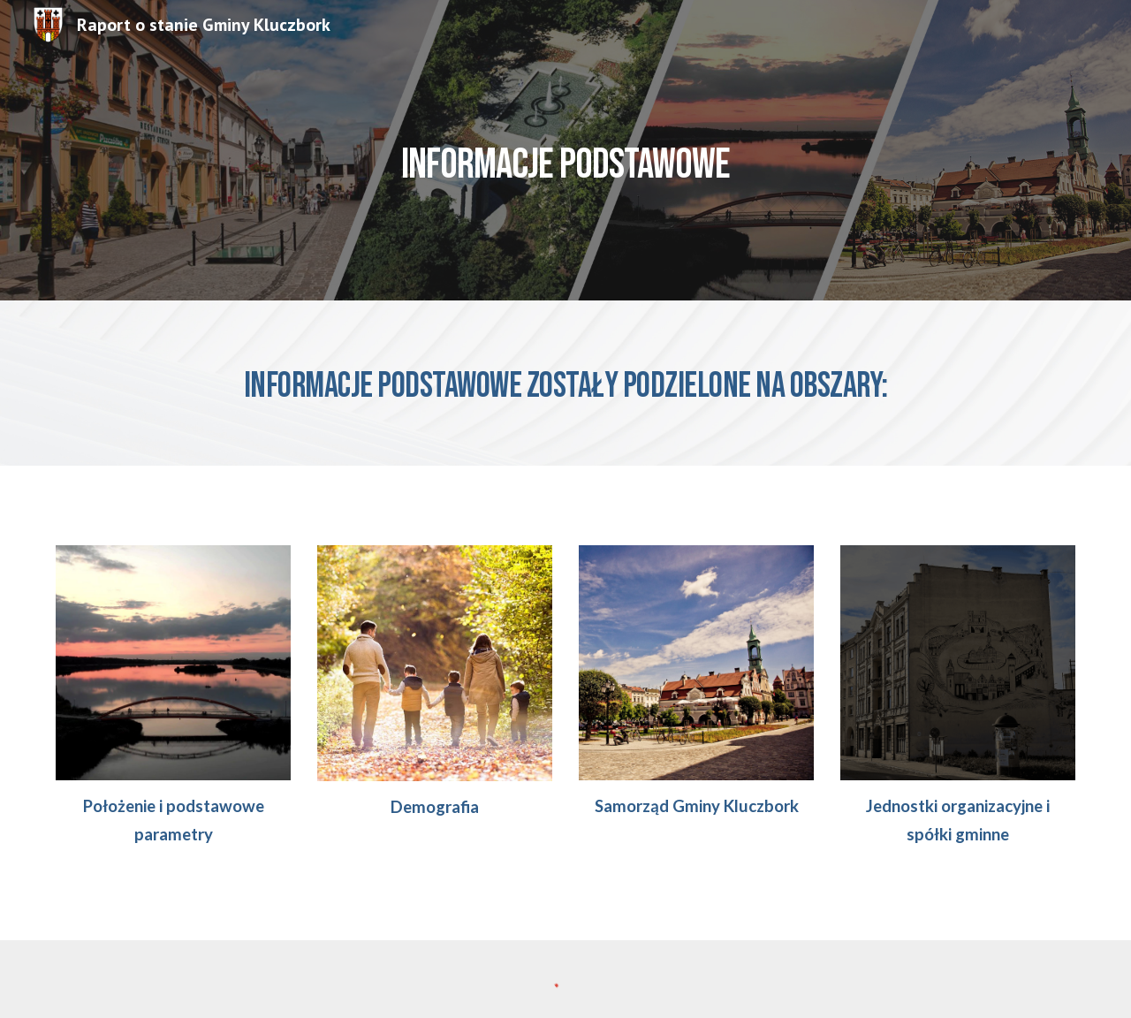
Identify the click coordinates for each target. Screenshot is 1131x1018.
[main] (565, 149)
